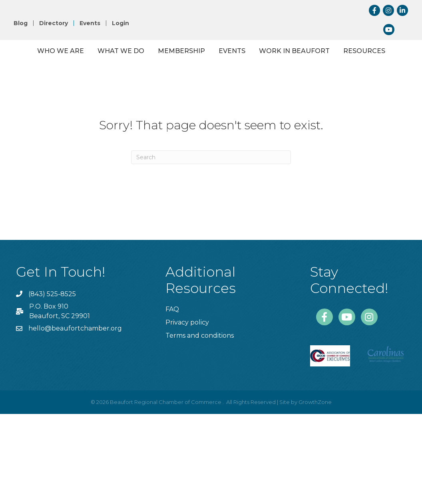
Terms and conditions (199, 398)
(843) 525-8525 (52, 357)
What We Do (125, 71)
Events (90, 23)
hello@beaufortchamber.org (75, 391)
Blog (21, 23)
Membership (185, 71)
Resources (253, 114)
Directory (53, 23)
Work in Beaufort (183, 114)
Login (120, 23)
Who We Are (64, 71)
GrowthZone (315, 465)
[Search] (211, 220)
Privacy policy (187, 385)
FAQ (172, 372)
